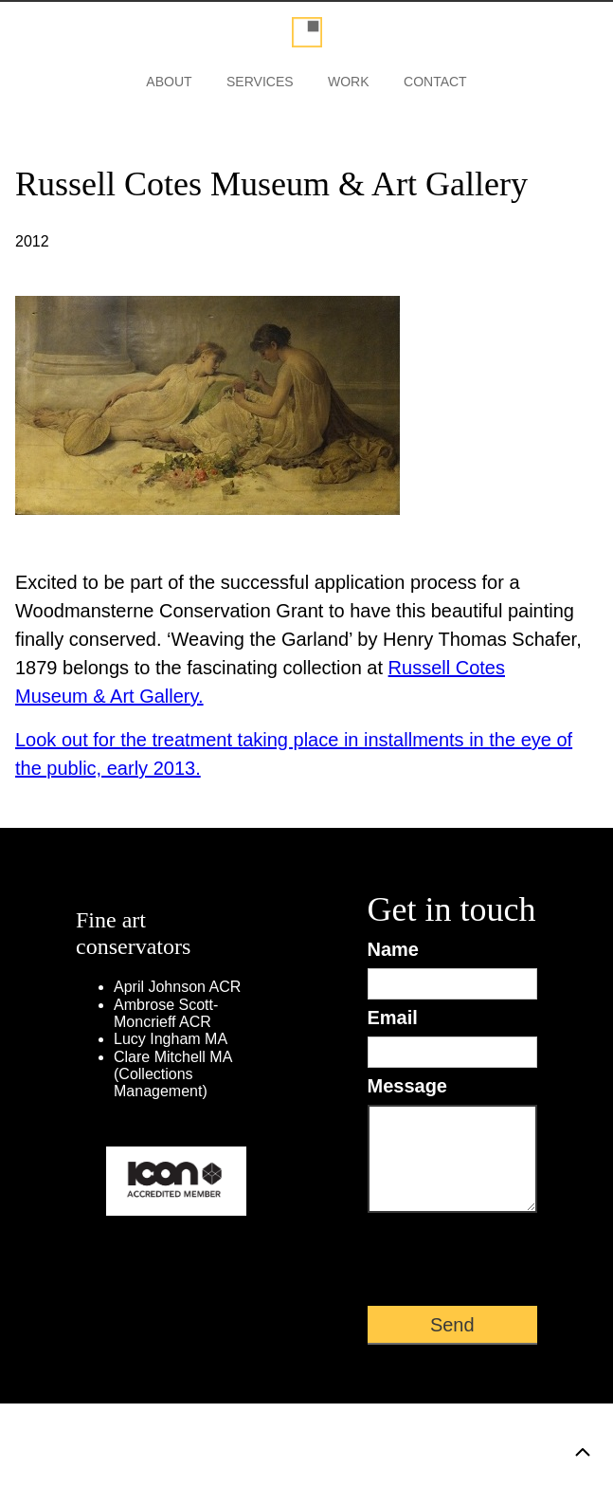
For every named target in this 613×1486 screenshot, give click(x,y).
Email (393, 1017)
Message (408, 1085)
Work (349, 81)
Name (393, 949)
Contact (435, 81)
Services (260, 81)
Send (452, 1324)
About (168, 81)
